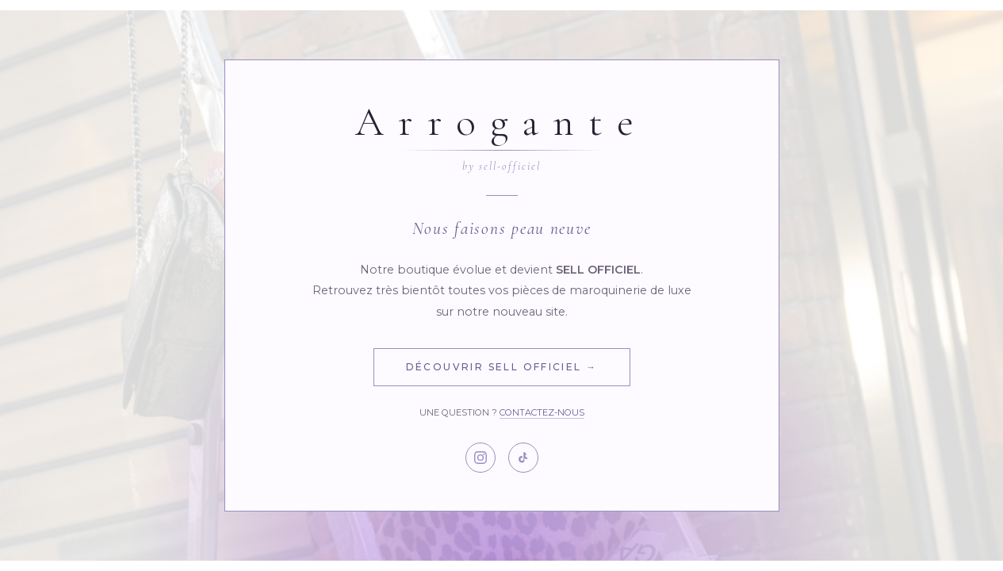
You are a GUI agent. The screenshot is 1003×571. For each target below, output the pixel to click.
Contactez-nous (542, 412)
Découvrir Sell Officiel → (502, 367)
